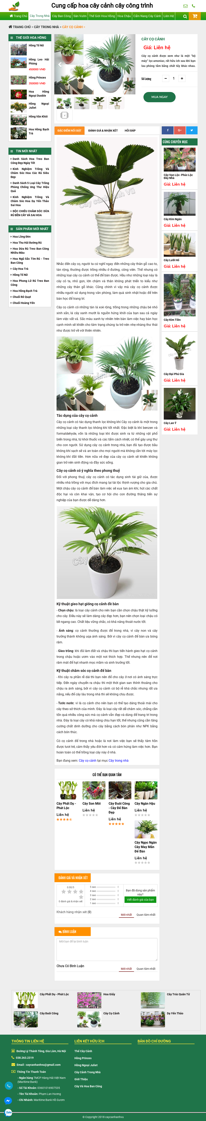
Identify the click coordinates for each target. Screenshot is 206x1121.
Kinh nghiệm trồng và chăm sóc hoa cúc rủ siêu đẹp (30, 173)
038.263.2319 (194, 8)
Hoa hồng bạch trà (25, 290)
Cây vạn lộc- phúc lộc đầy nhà (178, 176)
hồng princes (37, 77)
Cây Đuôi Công (49, 1013)
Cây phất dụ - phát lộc (66, 806)
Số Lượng (146, 79)
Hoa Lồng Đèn (22, 236)
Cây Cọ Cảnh (111, 1013)
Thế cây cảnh (83, 1051)
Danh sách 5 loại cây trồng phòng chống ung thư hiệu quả (30, 187)
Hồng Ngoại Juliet (86, 1065)
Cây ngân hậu (145, 803)
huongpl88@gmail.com (185, 8)
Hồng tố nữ (36, 45)
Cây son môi (91, 803)
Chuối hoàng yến (24, 303)
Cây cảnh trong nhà (87, 1072)
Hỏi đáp (130, 130)
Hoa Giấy (109, 994)
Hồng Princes (83, 1058)
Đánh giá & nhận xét (103, 130)
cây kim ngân (173, 219)
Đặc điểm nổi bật (69, 130)
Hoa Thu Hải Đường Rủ (27, 242)
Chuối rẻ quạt (22, 296)
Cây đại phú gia (174, 374)
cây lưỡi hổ (171, 260)
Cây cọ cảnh (87, 760)
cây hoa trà (20, 268)
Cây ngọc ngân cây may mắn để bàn (146, 847)
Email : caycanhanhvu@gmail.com (36, 1064)
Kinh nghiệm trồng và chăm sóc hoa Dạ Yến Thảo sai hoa (30, 201)
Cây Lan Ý (170, 423)
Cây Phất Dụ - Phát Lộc (54, 994)
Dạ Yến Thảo (175, 1013)
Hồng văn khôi (38, 116)
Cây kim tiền (172, 319)
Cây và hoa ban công (88, 1086)
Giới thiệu (81, 1079)
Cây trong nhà (119, 760)
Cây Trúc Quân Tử (178, 994)
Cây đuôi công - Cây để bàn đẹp (119, 808)
